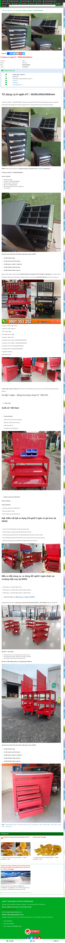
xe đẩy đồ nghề (46, 824)
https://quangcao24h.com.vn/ (15, 914)
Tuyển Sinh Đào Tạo (26, 1)
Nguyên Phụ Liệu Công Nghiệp (14, 10)
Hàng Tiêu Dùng (48, 3)
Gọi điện (10, 941)
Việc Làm (32, 3)
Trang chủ (4, 1)
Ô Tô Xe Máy (38, 1)
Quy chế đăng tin (8, 921)
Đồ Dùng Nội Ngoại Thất (50, 1)
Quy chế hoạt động (9, 923)
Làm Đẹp (15, 3)
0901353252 (15, 76)
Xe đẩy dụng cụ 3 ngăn (36, 824)
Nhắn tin (55, 941)
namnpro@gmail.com (17, 84)
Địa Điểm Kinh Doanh (14, 1)
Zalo (32, 941)
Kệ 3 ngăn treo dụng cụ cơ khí (23, 824)
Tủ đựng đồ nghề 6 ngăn (10, 824)
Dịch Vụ (39, 3)
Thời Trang (23, 3)
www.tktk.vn (15, 80)
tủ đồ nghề (39, 168)
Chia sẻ (4, 53)
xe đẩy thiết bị (8, 826)
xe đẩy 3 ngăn (53, 824)
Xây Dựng (58, 3)
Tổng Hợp (4, 6)
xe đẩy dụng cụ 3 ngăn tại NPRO (24, 597)
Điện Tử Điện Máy (6, 3)
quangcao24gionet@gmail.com (14, 912)
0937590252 (15, 82)
